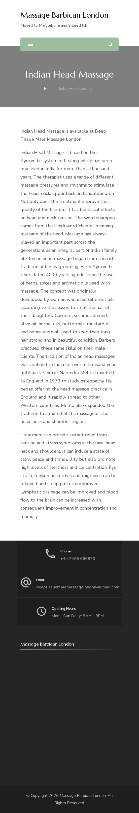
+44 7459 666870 (77, 558)
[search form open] (110, 44)
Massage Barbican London (64, 15)
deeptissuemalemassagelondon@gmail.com (77, 587)
